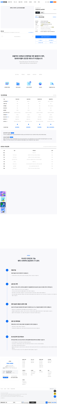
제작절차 (40, 74)
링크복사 (55, 9)
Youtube (49, 374)
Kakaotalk (49, 376)
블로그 (32, 374)
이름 (6, 402)
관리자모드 (34, 74)
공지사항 (5, 388)
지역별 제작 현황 (24, 374)
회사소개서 (24, 381)
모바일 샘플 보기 (51, 40)
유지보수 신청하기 (5, 377)
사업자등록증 (24, 382)
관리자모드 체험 (40, 42)
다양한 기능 (51, 42)
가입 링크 (12, 136)
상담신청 (32, 402)
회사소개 (2, 388)
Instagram (49, 373)
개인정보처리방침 (13, 388)
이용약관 (8, 388)
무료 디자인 (40, 362)
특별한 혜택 (32, 362)
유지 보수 (23, 365)
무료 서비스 (17, 74)
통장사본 (13, 372)
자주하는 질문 (33, 373)
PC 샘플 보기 (40, 40)
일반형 (38, 12)
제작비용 (23, 74)
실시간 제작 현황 (24, 373)
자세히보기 (11, 140)
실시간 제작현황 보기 (31, 32)
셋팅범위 (28, 74)
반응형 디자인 (41, 365)
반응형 (42, 12)
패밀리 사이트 (52, 388)
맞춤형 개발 (49, 362)
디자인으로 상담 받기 (45, 36)
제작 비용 (23, 362)
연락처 (14, 402)
